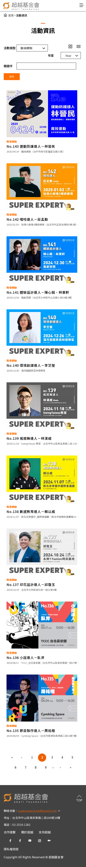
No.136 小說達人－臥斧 (25, 657)
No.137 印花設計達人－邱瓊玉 (31, 584)
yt (30, 841)
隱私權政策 (11, 849)
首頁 (11, 15)
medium (49, 841)
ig (39, 841)
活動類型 (10, 48)
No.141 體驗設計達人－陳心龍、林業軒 (38, 292)
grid (70, 46)
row (78, 46)
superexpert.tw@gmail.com (39, 811)
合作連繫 (10, 832)
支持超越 (45, 832)
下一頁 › (60, 768)
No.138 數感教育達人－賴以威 (31, 511)
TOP (79, 800)
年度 (51, 55)
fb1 (10, 841)
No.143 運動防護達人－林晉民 (31, 146)
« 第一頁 (12, 757)
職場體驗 (12, 141)
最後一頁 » (70, 768)
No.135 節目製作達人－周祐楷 (31, 730)
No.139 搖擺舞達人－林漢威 (29, 438)
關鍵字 (8, 66)
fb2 (20, 841)
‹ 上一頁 (22, 757)
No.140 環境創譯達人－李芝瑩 (31, 365)
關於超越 (27, 832)
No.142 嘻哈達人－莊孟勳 (27, 219)
